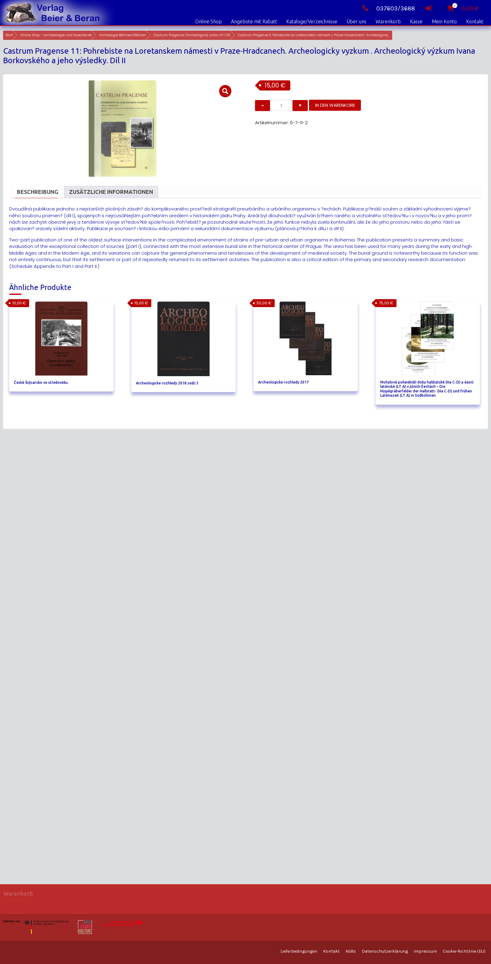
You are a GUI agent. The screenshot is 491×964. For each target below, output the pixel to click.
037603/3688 (387, 8)
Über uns (356, 21)
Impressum (425, 951)
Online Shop (208, 21)
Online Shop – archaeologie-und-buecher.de (56, 35)
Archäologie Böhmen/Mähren (122, 35)
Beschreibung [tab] (37, 192)
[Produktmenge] (281, 105)
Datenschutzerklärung (385, 951)
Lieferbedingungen (298, 951)
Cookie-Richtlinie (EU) (464, 951)
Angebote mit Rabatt (254, 21)
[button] (225, 91)
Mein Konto (444, 21)
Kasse (416, 21)
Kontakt (474, 21)
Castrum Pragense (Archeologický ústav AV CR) (191, 35)
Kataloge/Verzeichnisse (311, 21)
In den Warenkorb (335, 105)
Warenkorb (388, 21)
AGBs (351, 951)
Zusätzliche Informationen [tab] (111, 192)
